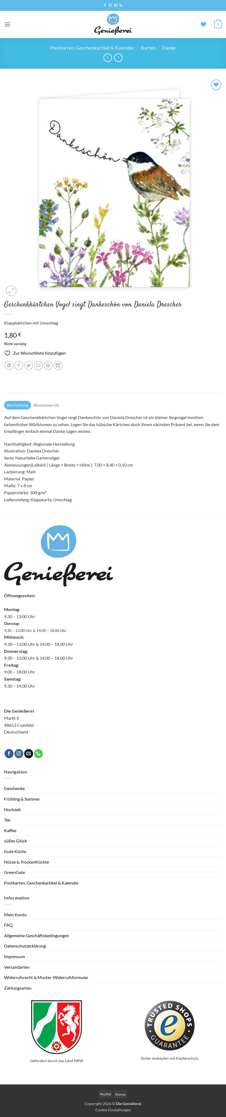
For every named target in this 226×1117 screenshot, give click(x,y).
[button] (7, 24)
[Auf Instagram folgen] (110, 5)
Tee (7, 819)
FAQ (8, 924)
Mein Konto (15, 914)
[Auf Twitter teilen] (28, 365)
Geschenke (14, 788)
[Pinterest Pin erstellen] (48, 365)
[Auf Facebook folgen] (105, 5)
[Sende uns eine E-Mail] (115, 5)
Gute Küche (15, 851)
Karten (148, 48)
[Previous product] (118, 58)
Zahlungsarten (18, 987)
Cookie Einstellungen (113, 1109)
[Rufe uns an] (121, 5)
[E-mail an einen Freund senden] (38, 365)
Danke (169, 48)
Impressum (14, 956)
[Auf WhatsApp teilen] (9, 365)
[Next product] (107, 58)
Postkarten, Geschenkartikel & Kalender (92, 48)
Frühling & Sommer (22, 798)
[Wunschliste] (203, 24)
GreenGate (14, 872)
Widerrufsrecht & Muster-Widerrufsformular (46, 977)
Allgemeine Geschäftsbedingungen (36, 935)
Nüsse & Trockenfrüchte (26, 861)
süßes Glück (15, 840)
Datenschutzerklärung (25, 945)
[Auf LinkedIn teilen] (58, 365)
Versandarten (17, 967)
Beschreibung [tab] (18, 405)
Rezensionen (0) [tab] (46, 405)
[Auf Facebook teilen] (18, 365)
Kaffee (10, 830)
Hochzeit (12, 809)
